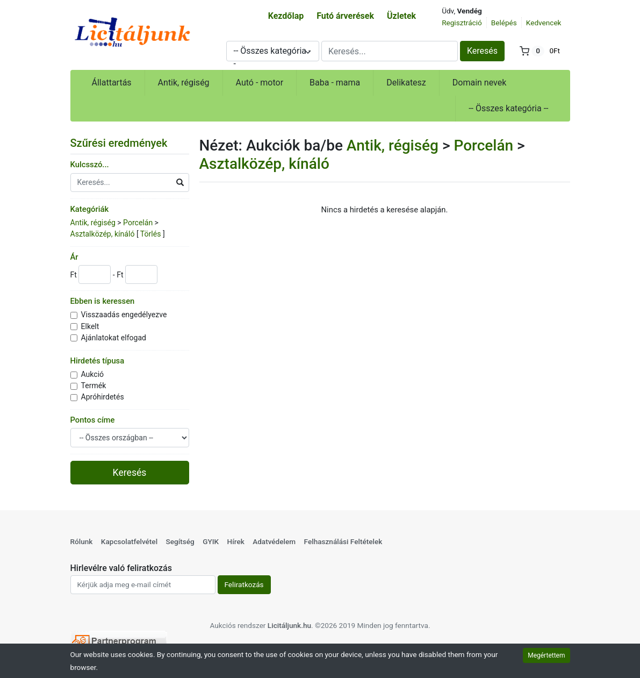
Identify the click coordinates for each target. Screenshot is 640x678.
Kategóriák (89, 209)
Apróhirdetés (102, 396)
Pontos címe (92, 420)
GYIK (211, 541)
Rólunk (81, 541)
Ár (74, 257)
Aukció (92, 374)
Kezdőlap (286, 16)
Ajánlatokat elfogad (114, 337)
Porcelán (138, 222)
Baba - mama (335, 82)
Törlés (150, 234)
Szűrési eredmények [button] (125, 143)
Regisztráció (462, 22)
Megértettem (546, 655)
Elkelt (90, 326)
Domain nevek (479, 82)
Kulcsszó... (89, 164)
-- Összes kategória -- (508, 108)
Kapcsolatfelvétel (129, 541)
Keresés (482, 51)
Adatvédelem (274, 541)
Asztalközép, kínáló (102, 234)
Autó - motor (260, 82)
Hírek (236, 541)
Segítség (180, 541)
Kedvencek (544, 22)
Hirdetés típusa (97, 361)
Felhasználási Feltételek (343, 541)
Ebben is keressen (102, 301)
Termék (93, 385)
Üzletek (401, 16)
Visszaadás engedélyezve (124, 314)
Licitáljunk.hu (289, 625)
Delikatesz (406, 82)
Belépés (504, 22)
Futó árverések (345, 16)
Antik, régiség (184, 82)
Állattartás (112, 82)
